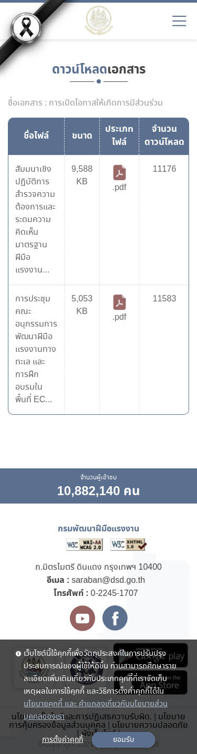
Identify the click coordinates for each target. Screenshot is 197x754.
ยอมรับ (123, 740)
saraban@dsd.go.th (108, 580)
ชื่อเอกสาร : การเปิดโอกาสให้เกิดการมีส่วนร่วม (85, 103)
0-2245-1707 (114, 594)
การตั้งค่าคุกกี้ (62, 740)
